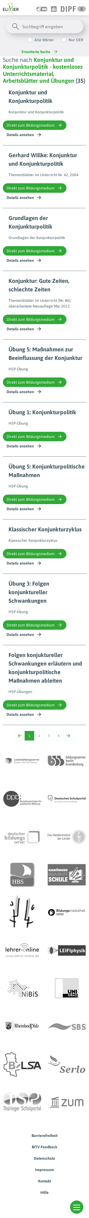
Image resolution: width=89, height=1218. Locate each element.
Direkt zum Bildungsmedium (35, 125)
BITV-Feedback (44, 1147)
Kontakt (44, 1181)
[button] (76, 1207)
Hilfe (44, 1192)
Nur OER (76, 40)
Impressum (44, 1169)
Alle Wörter (44, 40)
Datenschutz (44, 1158)
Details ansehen (24, 135)
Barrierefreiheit (44, 1135)
